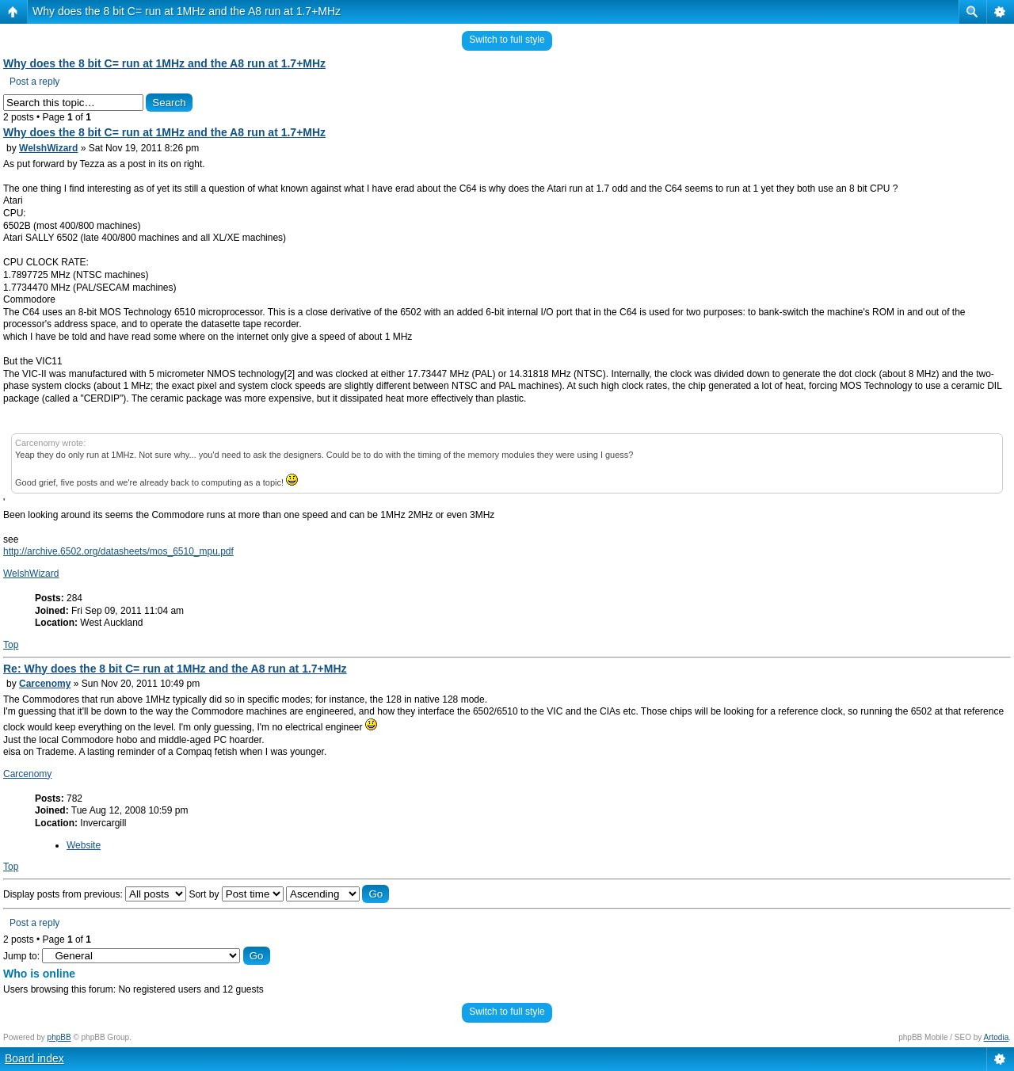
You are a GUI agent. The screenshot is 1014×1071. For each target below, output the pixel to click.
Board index (34, 1058)
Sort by (236, 894)
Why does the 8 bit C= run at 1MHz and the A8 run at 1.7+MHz (186, 11)
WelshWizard (48, 148)
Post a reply (34, 81)
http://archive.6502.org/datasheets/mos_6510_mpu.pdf (118, 551)
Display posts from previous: (94, 894)
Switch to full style (506, 39)
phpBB (59, 1037)
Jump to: (21, 956)
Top (10, 644)
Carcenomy (45, 683)
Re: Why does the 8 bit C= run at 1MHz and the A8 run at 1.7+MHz (175, 668)
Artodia (996, 1037)
